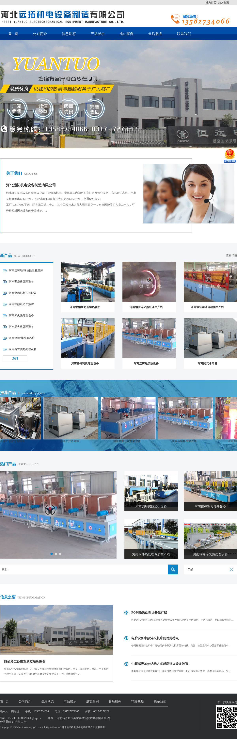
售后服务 (155, 34)
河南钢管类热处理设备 (23, 349)
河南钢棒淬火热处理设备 (210, 554)
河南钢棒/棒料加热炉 (22, 338)
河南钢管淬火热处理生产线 (146, 307)
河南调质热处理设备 (21, 281)
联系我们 (184, 34)
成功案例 (126, 34)
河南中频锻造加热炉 (21, 304)
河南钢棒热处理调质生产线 (151, 554)
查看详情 (231, 255)
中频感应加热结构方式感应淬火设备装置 (159, 663)
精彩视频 (137, 701)
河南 (17, 721)
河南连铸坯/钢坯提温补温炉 (26, 270)
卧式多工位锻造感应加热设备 (24, 661)
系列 (15, 358)
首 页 (13, 34)
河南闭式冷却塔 (207, 363)
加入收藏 (223, 2)
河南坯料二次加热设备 (130, 441)
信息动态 (69, 34)
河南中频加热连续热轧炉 (85, 307)
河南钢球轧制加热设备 (23, 292)
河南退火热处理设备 (21, 326)
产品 (190, 569)
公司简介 (40, 34)
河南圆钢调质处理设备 (85, 363)
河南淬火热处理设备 (21, 315)
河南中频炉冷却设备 (15, 441)
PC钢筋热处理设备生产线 (149, 612)
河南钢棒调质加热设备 (210, 506)
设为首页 (210, 2)
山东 (23, 721)
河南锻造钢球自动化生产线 (207, 307)
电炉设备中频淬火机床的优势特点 (155, 638)
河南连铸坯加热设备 (146, 363)
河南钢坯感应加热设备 (151, 506)
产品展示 (97, 34)
